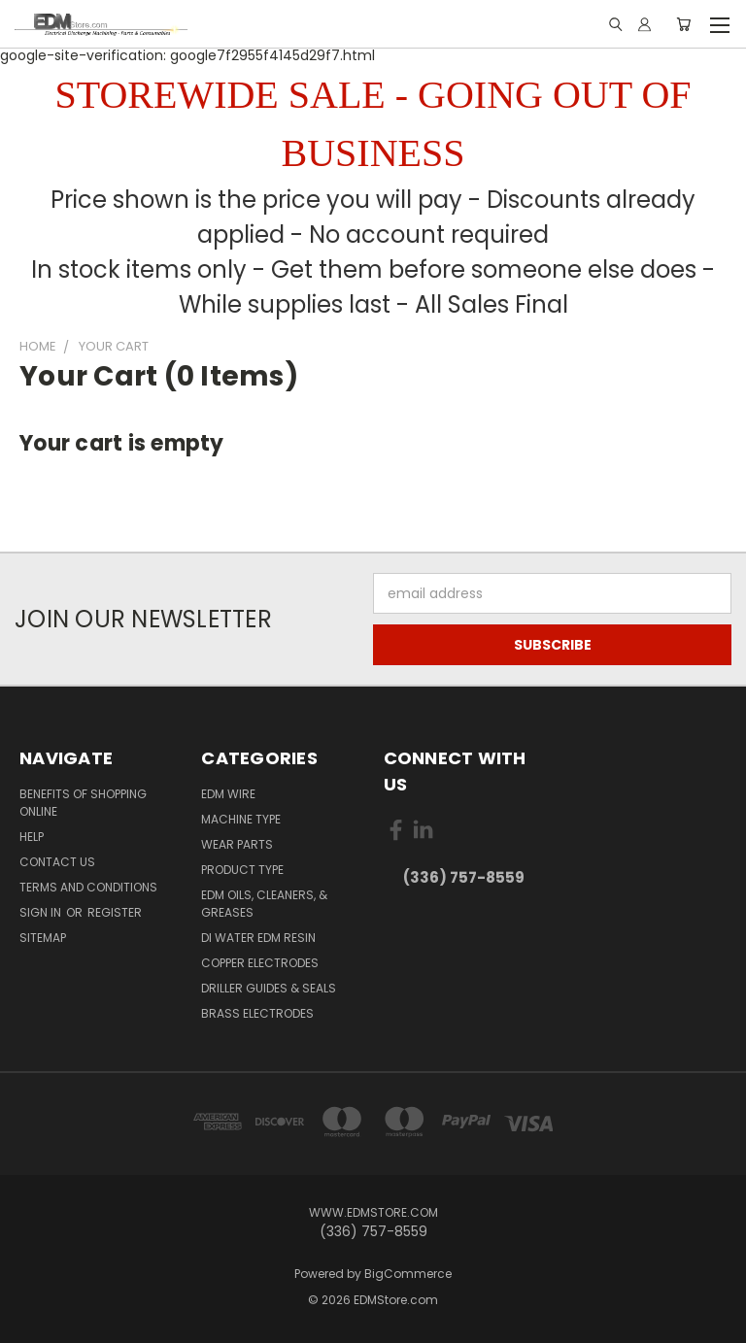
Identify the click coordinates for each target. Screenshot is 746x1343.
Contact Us (57, 862)
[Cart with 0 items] (683, 24)
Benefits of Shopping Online (83, 803)
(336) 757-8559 (464, 877)
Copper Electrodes (260, 963)
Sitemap (42, 937)
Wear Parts (237, 844)
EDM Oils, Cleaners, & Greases (264, 904)
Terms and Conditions (88, 887)
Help (31, 836)
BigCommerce (408, 1273)
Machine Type (241, 819)
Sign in (41, 912)
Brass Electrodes (257, 1013)
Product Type (242, 869)
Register (114, 912)
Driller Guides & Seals (268, 988)
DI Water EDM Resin (258, 937)
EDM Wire (228, 794)
